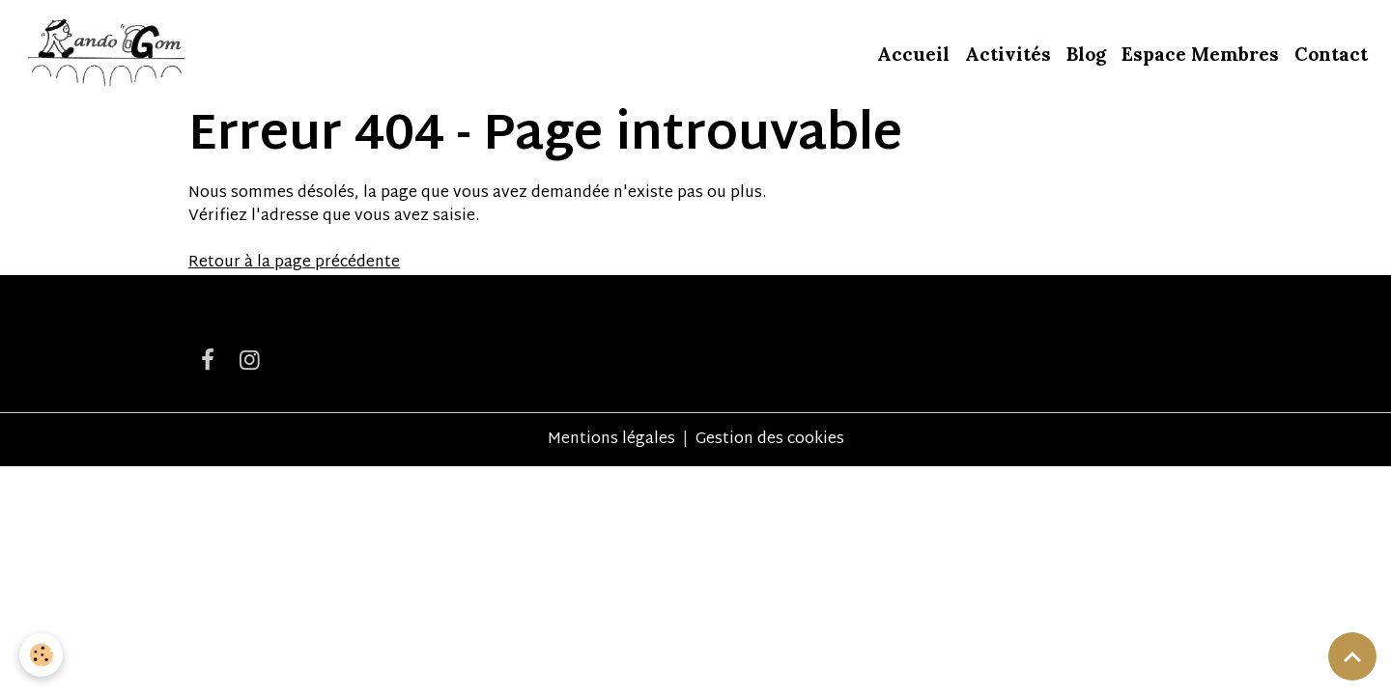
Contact (1331, 54)
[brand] (108, 54)
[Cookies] (41, 655)
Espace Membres (1200, 54)
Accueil (913, 54)
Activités (1008, 54)
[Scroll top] (1352, 656)
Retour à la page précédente (294, 263)
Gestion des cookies (770, 440)
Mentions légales (611, 440)
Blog (1086, 54)
